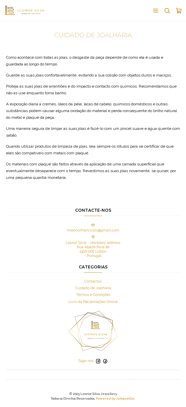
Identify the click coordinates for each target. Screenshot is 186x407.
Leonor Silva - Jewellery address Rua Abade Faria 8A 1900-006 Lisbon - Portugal (93, 247)
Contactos (93, 281)
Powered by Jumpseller (115, 398)
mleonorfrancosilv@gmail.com (93, 228)
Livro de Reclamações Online (93, 302)
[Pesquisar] (167, 10)
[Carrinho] (179, 10)
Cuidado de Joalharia (93, 288)
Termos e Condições (93, 295)
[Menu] (155, 10)
